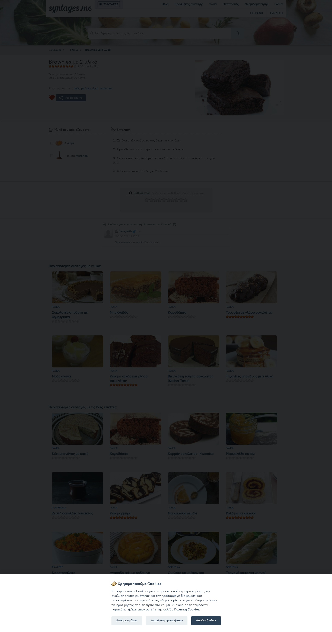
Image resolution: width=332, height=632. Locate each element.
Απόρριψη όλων (126, 620)
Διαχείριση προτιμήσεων (167, 620)
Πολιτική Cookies (186, 609)
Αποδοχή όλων (206, 620)
